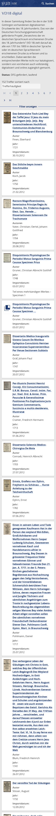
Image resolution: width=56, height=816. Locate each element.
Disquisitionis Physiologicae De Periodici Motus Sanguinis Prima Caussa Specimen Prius (32, 259)
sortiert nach (22, 82)
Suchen (47, 3)
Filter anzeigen (28, 106)
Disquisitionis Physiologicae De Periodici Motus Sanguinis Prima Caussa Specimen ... (32, 308)
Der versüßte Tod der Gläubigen (31, 783)
